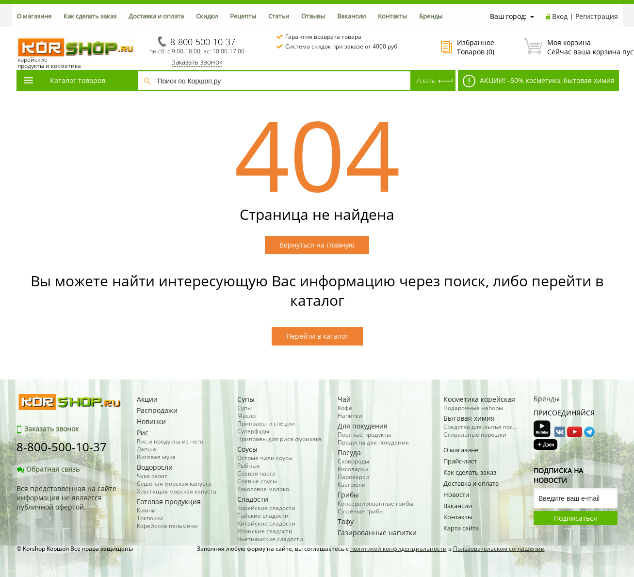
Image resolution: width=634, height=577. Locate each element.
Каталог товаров (64, 80)
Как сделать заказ (90, 16)
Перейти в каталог (317, 336)
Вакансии (351, 16)
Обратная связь (48, 469)
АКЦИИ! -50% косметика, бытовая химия (539, 81)
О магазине (33, 16)
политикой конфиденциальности (398, 548)
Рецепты (243, 16)
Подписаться (575, 518)
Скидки (207, 16)
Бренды (430, 16)
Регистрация (596, 16)
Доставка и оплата (156, 16)
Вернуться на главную (317, 244)
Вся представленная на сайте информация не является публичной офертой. (66, 497)
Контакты (392, 16)
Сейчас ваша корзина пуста (571, 47)
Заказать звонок (197, 61)
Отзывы (313, 16)
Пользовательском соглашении (499, 548)
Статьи (278, 16)
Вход (560, 16)
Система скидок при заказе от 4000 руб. (342, 46)
